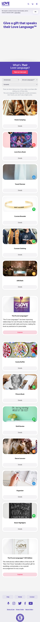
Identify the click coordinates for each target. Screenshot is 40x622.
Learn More (17, 12)
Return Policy (29, 609)
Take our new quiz (20, 72)
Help (8, 597)
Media (20, 597)
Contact (32, 597)
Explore (20, 332)
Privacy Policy (20, 609)
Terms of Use (10, 609)
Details (20, 126)
